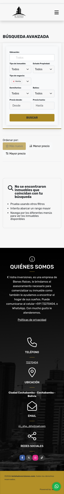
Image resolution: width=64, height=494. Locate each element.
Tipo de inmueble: (18, 64)
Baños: (36, 88)
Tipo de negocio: (17, 76)
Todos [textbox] (15, 69)
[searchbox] (13, 87)
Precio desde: (16, 100)
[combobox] (20, 69)
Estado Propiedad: (41, 64)
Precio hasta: (39, 100)
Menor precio (39, 146)
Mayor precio (16, 153)
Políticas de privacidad (32, 319)
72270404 (32, 362)
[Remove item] (14, 81)
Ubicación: (14, 52)
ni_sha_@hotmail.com (32, 426)
